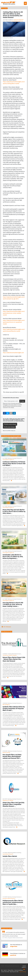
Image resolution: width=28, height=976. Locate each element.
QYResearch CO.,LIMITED (8, 800)
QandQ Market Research (8, 854)
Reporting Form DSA (14, 971)
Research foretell (6, 752)
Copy (22, 401)
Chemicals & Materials (18, 19)
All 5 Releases (6, 626)
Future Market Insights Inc (17, 21)
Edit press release (9, 427)
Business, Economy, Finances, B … (15, 458)
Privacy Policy (11, 970)
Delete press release (10, 424)
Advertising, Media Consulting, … (15, 852)
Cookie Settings (22, 971)
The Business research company (10, 655)
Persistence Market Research (9, 898)
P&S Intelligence (6, 704)
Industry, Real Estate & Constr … (15, 653)
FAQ (2, 970)
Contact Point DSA (5, 971)
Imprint (5, 970)
